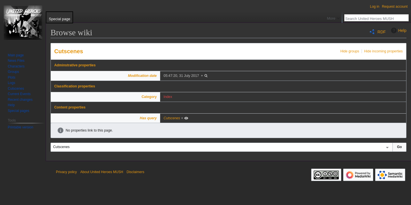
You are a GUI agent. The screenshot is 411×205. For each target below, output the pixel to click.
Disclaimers (135, 172)
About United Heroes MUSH (101, 172)
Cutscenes (68, 51)
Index (168, 97)
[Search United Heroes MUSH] (373, 18)
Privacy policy (66, 172)
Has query (148, 118)
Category (149, 97)
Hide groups (349, 51)
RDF (382, 32)
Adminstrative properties (75, 65)
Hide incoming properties (383, 51)
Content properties (70, 107)
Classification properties (74, 86)
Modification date (142, 76)
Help (398, 30)
